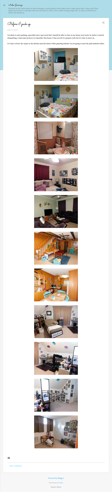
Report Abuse (56, 487)
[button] (103, 22)
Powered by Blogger (56, 478)
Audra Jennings (15, 5)
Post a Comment (16, 466)
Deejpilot (60, 482)
